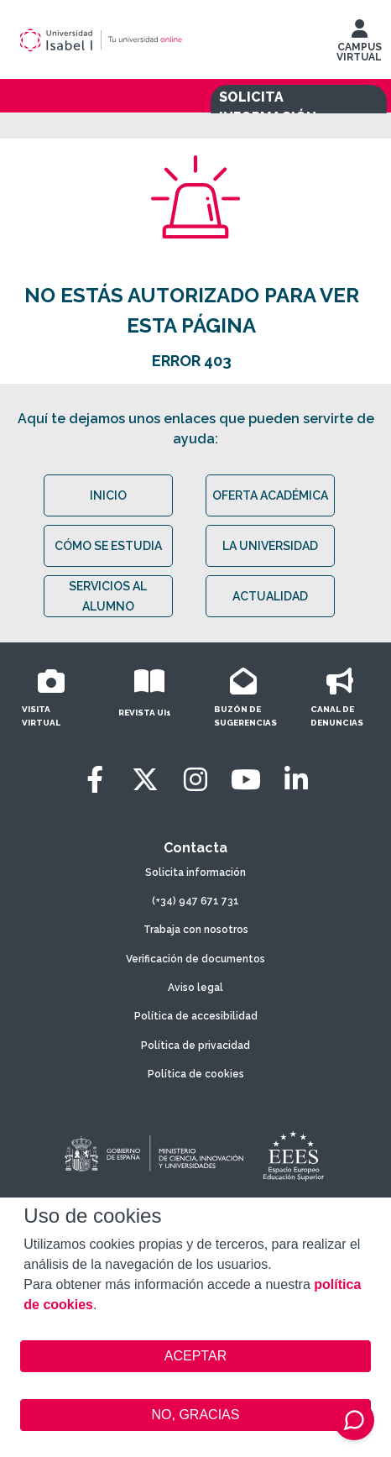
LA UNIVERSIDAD (270, 546)
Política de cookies (196, 1074)
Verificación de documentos (195, 959)
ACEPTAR (195, 1356)
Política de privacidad (195, 1045)
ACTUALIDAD (270, 596)
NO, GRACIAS (196, 1414)
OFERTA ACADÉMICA (270, 495)
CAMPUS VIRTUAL (359, 44)
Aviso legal (195, 987)
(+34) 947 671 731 (195, 901)
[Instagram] (195, 779)
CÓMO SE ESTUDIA (108, 546)
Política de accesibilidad (196, 1016)
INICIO (108, 495)
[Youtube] (246, 779)
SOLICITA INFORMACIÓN (267, 107)
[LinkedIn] (296, 779)
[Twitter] (145, 779)
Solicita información (195, 872)
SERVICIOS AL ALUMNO (108, 596)
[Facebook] (94, 779)
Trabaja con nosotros (195, 930)
